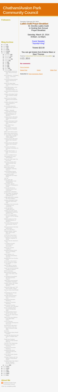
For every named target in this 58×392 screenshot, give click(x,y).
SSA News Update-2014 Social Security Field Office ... (10, 163)
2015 (4, 51)
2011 (4, 370)
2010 (4, 371)
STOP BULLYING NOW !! (10, 235)
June (6, 63)
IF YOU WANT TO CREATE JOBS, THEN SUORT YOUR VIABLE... (11, 136)
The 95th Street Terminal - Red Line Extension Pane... (10, 297)
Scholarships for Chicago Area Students (10, 293)
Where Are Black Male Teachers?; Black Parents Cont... (11, 84)
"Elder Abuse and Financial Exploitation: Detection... (11, 281)
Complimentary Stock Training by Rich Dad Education (10, 351)
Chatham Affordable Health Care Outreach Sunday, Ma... (11, 95)
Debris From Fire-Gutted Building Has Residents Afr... (10, 99)
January (7, 365)
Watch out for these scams (10, 131)
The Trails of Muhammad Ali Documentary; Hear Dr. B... (11, 224)
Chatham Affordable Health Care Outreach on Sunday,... (11, 103)
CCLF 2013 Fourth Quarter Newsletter (10, 355)
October (7, 57)
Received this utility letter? (10, 325)
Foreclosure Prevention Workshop (10, 303)
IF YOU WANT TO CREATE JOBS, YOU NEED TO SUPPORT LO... (11, 194)
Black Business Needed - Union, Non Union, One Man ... (10, 274)
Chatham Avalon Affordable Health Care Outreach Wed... (11, 118)
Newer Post (23, 70)
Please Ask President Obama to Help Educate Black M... (11, 340)
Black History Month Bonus (11, 133)
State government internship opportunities (11, 227)
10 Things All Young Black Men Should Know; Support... (10, 278)
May (6, 65)
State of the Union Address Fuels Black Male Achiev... (10, 318)
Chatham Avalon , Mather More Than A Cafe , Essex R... (10, 232)
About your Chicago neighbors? (9, 248)
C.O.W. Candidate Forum (10, 155)
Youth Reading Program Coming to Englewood (10, 172)
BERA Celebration (8, 271)
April (6, 66)
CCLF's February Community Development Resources (11, 323)
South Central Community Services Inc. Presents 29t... (10, 129)
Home (39, 70)
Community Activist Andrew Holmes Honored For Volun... (11, 80)
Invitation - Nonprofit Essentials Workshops (10, 111)
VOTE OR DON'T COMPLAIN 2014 (9, 209)
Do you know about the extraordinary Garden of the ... (11, 107)
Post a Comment (24, 67)
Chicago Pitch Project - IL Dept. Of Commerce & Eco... (10, 152)
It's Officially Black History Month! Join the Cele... (10, 312)
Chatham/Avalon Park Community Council (22, 10)
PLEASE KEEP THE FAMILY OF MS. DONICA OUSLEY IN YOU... (11, 362)
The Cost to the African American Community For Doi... (11, 148)
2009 (4, 373)
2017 (4, 48)
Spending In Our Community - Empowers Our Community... (11, 205)
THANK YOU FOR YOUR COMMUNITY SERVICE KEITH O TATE (11, 212)
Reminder (6, 331)
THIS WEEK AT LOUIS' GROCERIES (10, 157)
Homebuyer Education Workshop (9, 300)
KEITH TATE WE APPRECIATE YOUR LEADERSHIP (10, 181)
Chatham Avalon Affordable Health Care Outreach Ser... (11, 140)
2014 (4, 53)
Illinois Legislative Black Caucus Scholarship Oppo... (10, 309)
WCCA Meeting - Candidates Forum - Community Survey (11, 76)
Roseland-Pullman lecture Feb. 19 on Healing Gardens (10, 251)
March (6, 68)
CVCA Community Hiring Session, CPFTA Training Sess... (11, 216)
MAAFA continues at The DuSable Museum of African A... (10, 114)
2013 (4, 366)
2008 (4, 375)
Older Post (53, 70)
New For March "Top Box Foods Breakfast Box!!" (10, 266)
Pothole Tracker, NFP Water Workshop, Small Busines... (11, 284)
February (7, 69)
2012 (4, 368)
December (7, 54)
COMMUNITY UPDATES (10, 191)
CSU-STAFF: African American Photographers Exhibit (11, 185)
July (6, 62)
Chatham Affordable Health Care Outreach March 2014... (11, 122)
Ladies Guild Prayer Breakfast (9, 125)
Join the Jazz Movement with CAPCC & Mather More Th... (11, 336)
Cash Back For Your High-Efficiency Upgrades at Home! (10, 238)
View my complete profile (8, 386)
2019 (4, 44)
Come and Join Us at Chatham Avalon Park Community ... (10, 189)
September (8, 59)
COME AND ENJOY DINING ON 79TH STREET (11, 198)
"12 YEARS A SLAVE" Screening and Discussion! (9, 245)
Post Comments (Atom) (36, 74)
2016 (4, 49)
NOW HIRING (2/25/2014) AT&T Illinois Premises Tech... (10, 72)
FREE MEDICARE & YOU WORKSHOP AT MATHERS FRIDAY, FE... (11, 89)
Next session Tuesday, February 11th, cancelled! (11, 305)
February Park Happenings (10, 343)
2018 (4, 46)
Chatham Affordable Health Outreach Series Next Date (11, 201)
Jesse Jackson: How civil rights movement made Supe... (10, 328)
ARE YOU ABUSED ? (9, 229)
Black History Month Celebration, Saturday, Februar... (10, 169)
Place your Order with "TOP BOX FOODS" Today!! (11, 288)
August (7, 60)
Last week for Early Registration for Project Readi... (10, 175)
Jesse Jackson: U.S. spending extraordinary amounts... (10, 255)
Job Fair (6, 178)
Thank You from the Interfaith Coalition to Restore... (11, 269)
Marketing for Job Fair (9, 166)
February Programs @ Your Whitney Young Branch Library (11, 358)
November (7, 56)
